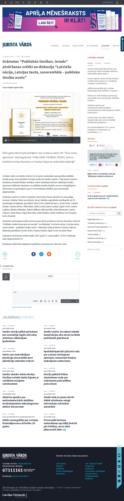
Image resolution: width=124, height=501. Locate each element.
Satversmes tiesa (8, 351)
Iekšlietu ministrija (95, 238)
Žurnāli (59, 466)
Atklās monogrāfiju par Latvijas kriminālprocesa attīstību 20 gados (20, 423)
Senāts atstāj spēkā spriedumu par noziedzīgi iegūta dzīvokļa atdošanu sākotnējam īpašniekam (20, 336)
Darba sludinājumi (64, 471)
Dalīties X (41, 254)
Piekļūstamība (91, 476)
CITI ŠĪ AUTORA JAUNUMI (98, 186)
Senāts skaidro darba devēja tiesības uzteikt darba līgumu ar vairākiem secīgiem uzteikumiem (20, 379)
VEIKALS (66, 45)
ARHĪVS (116, 45)
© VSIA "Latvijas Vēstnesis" (68, 487)
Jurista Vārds (93, 234)
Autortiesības (91, 473)
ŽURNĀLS (55, 45)
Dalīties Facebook (33, 254)
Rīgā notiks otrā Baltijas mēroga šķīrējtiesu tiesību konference (101, 174)
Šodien (90, 63)
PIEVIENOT (67, 301)
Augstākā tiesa (8, 328)
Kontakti (89, 478)
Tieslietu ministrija (95, 223)
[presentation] (67, 295)
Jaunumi (27, 56)
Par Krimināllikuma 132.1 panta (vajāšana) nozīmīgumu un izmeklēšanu (101, 129)
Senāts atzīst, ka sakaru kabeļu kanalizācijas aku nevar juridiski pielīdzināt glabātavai (62, 335)
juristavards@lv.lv (20, 476)
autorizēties (108, 2)
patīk (5, 259)
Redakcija (89, 466)
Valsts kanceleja (94, 242)
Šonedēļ (98, 63)
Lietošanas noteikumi (95, 471)
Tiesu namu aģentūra (12, 87)
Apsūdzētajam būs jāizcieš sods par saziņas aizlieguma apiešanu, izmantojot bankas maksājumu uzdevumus (62, 356)
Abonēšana (61, 463)
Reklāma (60, 468)
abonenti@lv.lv (24, 463)
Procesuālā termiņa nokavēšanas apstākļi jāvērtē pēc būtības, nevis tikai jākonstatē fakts (60, 424)
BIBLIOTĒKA (78, 45)
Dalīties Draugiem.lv (49, 254)
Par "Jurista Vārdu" (94, 463)
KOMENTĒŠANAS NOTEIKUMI (22, 307)
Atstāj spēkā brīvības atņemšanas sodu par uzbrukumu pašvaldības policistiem (57, 379)
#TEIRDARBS (92, 45)
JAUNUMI (105, 45)
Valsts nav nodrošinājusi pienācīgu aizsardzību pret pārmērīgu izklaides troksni (18, 358)
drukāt (77, 259)
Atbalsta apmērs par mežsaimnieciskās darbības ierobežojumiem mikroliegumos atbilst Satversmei (20, 402)
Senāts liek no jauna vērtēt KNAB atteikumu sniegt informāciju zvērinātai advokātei (59, 402)
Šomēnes (107, 63)
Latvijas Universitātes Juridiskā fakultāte (18, 417)
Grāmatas (60, 473)
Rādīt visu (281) (105, 249)
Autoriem (89, 468)
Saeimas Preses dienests (98, 227)
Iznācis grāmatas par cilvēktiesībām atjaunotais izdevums (103, 197)
